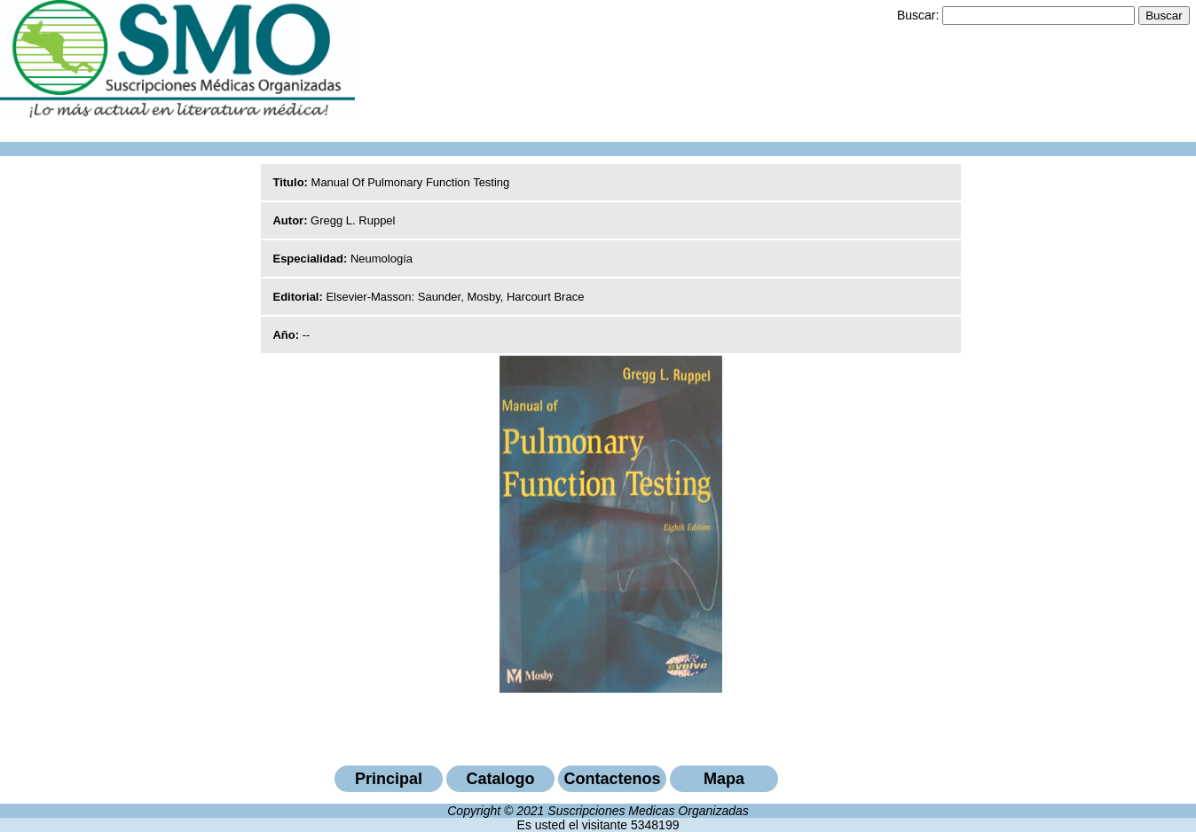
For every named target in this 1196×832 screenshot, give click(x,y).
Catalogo (500, 779)
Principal (388, 779)
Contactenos (611, 779)
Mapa (724, 779)
